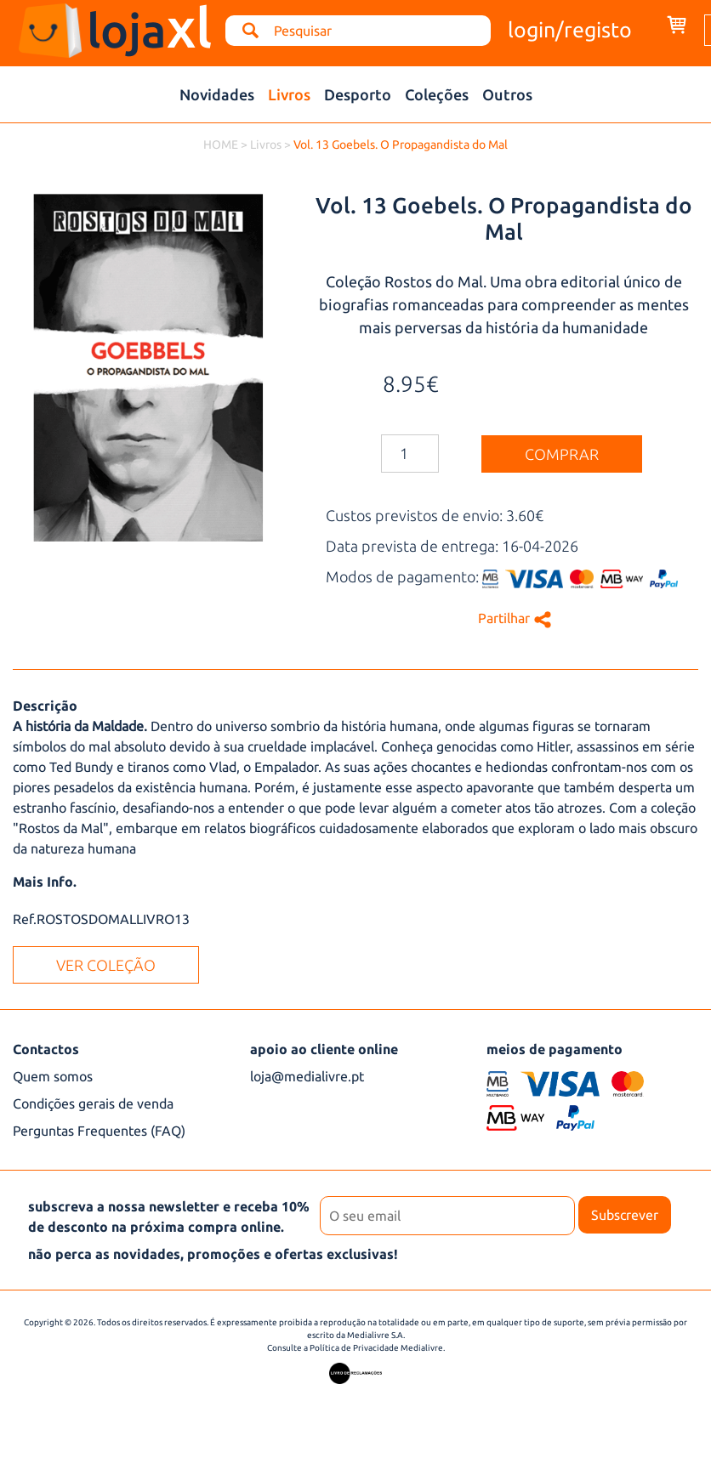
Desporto (357, 94)
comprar (562, 453)
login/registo (570, 30)
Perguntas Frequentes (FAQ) (99, 1130)
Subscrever (624, 1214)
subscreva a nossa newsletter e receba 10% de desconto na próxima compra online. (169, 1216)
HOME (220, 144)
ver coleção (106, 964)
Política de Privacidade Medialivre (376, 1348)
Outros (507, 94)
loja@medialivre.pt (307, 1076)
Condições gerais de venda (93, 1103)
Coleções (437, 94)
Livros (289, 94)
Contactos (46, 1049)
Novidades (216, 94)
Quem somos (53, 1076)
